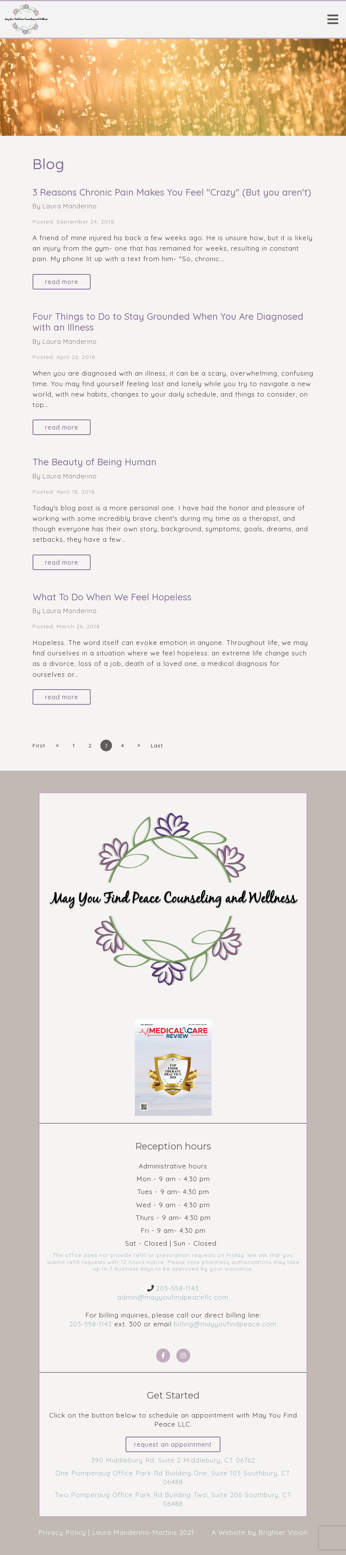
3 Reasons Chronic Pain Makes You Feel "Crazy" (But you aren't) (172, 192)
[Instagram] (183, 1356)
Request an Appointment (173, 1444)
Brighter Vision (283, 1532)
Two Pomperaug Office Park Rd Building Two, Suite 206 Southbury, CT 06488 (173, 1499)
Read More (61, 282)
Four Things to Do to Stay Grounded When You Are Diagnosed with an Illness (168, 321)
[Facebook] (163, 1356)
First (39, 745)
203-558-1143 (177, 1288)
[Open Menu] (332, 19)
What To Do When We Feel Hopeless (112, 597)
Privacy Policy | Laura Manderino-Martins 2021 (116, 1532)
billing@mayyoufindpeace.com (225, 1324)
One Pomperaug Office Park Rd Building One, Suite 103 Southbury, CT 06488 (173, 1477)
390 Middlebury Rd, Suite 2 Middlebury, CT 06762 (173, 1460)
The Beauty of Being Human (95, 462)
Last (157, 745)
